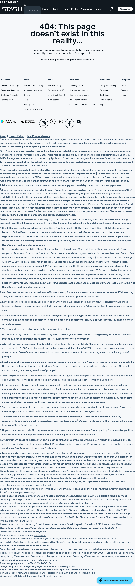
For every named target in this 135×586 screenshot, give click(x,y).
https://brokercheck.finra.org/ (16, 520)
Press (123, 95)
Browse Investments (82, 59)
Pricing (74, 9)
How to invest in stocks (79, 95)
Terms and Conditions (36, 139)
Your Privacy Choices (38, 136)
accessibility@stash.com (13, 542)
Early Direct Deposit (56, 95)
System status (106, 100)
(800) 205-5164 (43, 563)
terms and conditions (43, 416)
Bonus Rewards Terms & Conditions (22, 257)
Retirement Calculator (78, 100)
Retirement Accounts (10, 90)
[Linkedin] (60, 123)
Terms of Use (50, 488)
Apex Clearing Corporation (35, 510)
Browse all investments (33, 109)
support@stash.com (18, 563)
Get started (125, 9)
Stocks (27, 95)
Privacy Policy (16, 136)
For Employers (7, 100)
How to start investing (78, 90)
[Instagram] (43, 123)
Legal (3, 136)
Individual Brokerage (10, 85)
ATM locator (53, 100)
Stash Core (104, 95)
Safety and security (108, 85)
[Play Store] (9, 121)
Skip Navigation (9, 1)
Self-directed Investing (33, 85)
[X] (53, 123)
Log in (111, 9)
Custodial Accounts (9, 95)
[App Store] (28, 121)
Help (101, 104)
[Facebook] (69, 123)
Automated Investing (33, 90)
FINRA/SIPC (78, 506)
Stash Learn (63, 59)
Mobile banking (54, 85)
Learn (66, 9)
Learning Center (76, 85)
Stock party (29, 104)
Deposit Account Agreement (101, 180)
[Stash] (12, 9)
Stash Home (48, 59)
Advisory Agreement (68, 180)
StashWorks (87, 9)
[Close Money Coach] (115, 580)
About (123, 85)
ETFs (26, 100)
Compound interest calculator (82, 104)
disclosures (40, 535)
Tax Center (104, 90)
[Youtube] (78, 123)
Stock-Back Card (56, 90)
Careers (124, 90)
